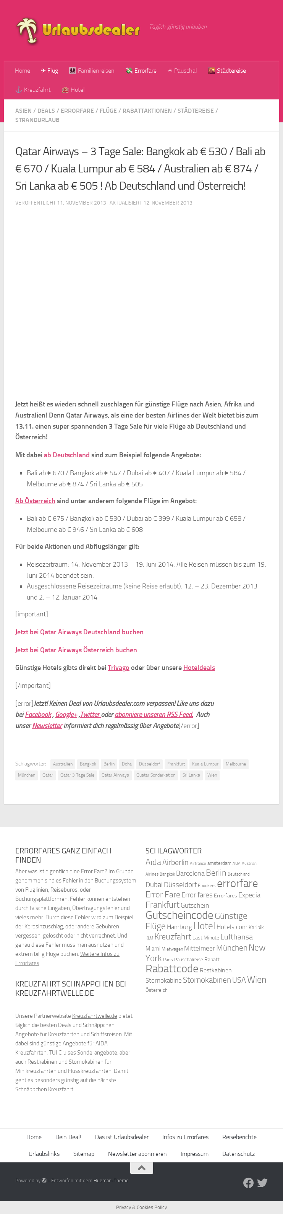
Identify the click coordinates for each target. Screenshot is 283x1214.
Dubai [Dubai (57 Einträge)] (154, 884)
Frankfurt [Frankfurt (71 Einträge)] (163, 905)
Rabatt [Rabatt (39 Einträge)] (212, 959)
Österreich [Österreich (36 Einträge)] (157, 990)
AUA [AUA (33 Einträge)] (237, 863)
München (26, 775)
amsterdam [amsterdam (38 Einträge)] (219, 863)
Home (22, 70)
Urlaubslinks (44, 1153)
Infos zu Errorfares (185, 1137)
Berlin (109, 764)
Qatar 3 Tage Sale (77, 775)
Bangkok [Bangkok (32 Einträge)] (167, 874)
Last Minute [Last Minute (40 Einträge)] (205, 937)
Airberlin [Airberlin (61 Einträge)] (175, 862)
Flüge (108, 110)
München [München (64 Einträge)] (231, 947)
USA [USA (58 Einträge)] (239, 980)
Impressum (195, 1153)
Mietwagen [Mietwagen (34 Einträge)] (172, 949)
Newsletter (47, 726)
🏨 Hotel (73, 89)
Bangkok (88, 764)
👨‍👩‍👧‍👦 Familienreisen (92, 70)
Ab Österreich (35, 501)
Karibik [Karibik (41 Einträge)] (256, 927)
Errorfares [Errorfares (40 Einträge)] (225, 895)
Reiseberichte (239, 1137)
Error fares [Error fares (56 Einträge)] (197, 895)
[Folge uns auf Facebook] (248, 1183)
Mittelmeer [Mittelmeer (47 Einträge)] (199, 948)
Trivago (118, 667)
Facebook (38, 714)
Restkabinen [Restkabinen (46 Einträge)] (216, 970)
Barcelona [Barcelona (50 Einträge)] (190, 873)
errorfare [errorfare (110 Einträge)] (237, 883)
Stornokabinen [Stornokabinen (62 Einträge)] (207, 980)
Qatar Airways (115, 775)
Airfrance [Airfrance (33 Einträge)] (198, 863)
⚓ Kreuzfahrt (33, 89)
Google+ (66, 714)
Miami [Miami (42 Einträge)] (153, 948)
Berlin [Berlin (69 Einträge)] (216, 873)
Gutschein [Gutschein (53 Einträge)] (195, 905)
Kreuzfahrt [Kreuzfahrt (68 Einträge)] (172, 936)
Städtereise (196, 110)
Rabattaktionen (147, 110)
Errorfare (77, 110)
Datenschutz (238, 1153)
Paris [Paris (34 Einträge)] (168, 959)
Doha (127, 764)
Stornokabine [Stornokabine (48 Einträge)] (164, 980)
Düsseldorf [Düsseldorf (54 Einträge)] (180, 885)
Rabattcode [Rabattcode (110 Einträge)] (172, 968)
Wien (212, 775)
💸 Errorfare (141, 70)
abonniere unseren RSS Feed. (154, 714)
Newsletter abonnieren (137, 1153)
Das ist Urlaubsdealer (122, 1137)
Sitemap (83, 1153)
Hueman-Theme (111, 1180)
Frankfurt (176, 764)
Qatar (47, 775)
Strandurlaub (37, 120)
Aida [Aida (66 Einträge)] (153, 862)
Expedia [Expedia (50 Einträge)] (249, 895)
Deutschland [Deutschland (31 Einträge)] (239, 874)
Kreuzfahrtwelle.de (94, 1015)
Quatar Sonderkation (155, 775)
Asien (23, 110)
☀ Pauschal (182, 70)
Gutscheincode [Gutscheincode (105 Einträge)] (179, 914)
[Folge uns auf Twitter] (262, 1183)
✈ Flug (49, 70)
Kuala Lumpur (205, 764)
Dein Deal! (68, 1137)
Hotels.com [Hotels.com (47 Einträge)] (232, 927)
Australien (63, 764)
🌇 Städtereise (227, 70)
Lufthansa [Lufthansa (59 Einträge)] (236, 936)
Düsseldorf (149, 764)
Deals (46, 110)
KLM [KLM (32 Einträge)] (149, 938)
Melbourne (236, 764)
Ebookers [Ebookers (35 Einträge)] (207, 885)
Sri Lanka (191, 775)
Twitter (90, 714)
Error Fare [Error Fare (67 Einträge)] (163, 895)
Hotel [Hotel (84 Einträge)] (204, 925)
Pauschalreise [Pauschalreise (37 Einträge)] (188, 959)
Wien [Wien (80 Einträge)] (257, 979)
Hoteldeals (199, 667)
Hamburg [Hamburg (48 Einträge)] (179, 927)
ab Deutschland (67, 455)
